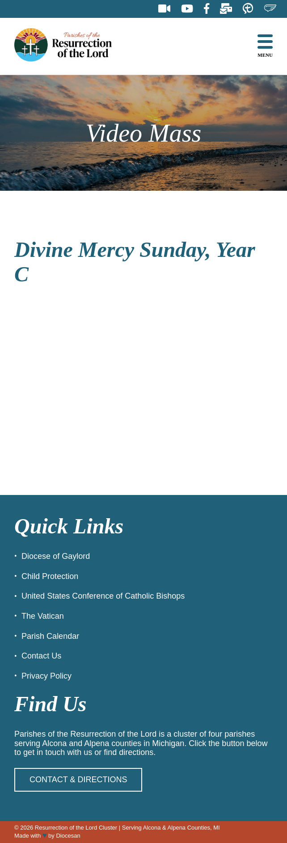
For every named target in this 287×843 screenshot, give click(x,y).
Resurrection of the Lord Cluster (76, 827)
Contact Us (41, 655)
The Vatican (42, 616)
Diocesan (68, 835)
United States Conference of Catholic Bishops (103, 595)
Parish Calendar (50, 636)
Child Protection (49, 576)
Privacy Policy (46, 675)
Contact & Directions (78, 779)
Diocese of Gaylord (55, 556)
